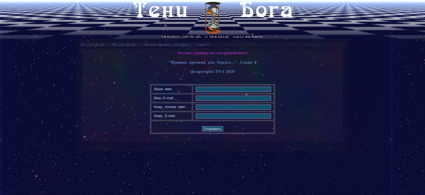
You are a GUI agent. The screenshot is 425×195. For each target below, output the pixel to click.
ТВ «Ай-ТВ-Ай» (92, 45)
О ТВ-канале (217, 37)
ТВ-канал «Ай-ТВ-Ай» (182, 37)
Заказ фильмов (248, 37)
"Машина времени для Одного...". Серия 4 (176, 45)
